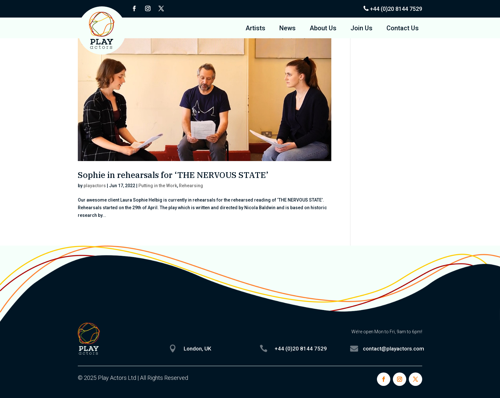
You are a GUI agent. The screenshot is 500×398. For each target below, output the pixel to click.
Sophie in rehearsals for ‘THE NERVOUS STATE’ (173, 174)
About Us (323, 29)
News (287, 29)
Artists (255, 29)
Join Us (361, 29)
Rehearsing (191, 185)
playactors (95, 185)
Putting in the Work (157, 185)
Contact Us (402, 29)
